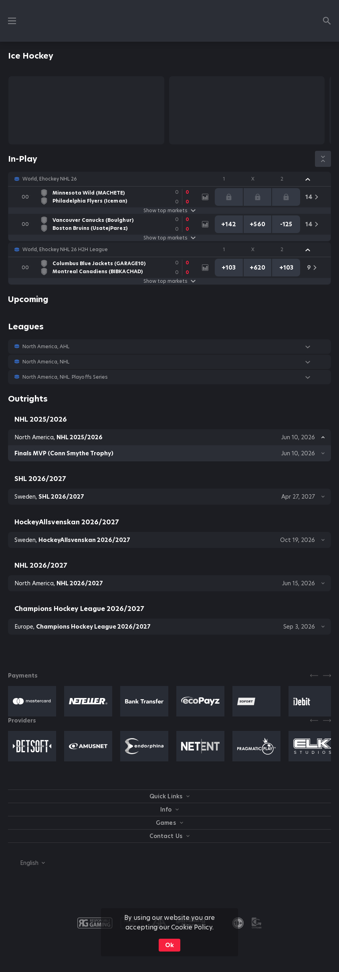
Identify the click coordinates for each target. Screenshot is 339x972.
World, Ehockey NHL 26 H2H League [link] (65, 249)
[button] (169, 179)
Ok (169, 945)
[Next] (327, 676)
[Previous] (314, 676)
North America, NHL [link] (45, 362)
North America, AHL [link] (45, 346)
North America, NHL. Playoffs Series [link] (65, 377)
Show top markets (169, 210)
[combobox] (26, 863)
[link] (105, 197)
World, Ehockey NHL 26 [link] (49, 179)
